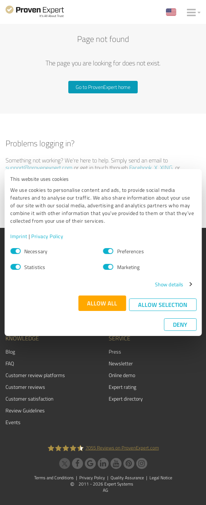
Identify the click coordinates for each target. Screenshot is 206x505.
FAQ (10, 363)
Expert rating (122, 386)
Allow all (102, 303)
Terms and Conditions (54, 477)
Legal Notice (160, 477)
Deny (180, 324)
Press (115, 351)
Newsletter (121, 363)
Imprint (19, 236)
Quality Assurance (127, 477)
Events (13, 422)
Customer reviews (25, 386)
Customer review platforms (35, 375)
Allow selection (162, 304)
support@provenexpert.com (39, 168)
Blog (10, 351)
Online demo (122, 375)
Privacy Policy (47, 236)
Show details (169, 284)
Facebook (140, 168)
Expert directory (126, 398)
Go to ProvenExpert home (103, 86)
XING (166, 168)
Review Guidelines (25, 410)
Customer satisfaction (29, 398)
